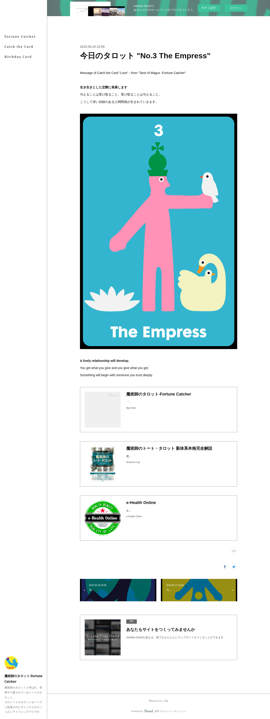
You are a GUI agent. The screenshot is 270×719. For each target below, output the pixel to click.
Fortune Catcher (20, 36)
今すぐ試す (208, 7)
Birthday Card (18, 56)
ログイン (236, 8)
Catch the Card (18, 46)
